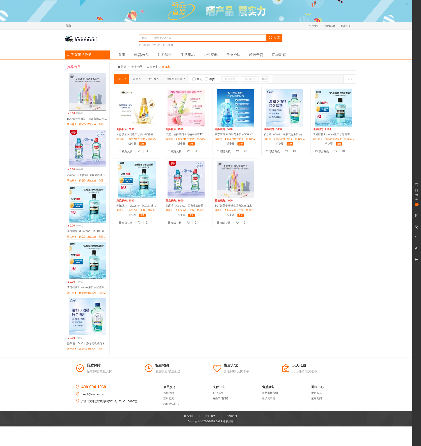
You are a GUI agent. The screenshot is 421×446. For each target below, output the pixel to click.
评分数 (154, 79)
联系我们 (189, 415)
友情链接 (232, 415)
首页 (121, 55)
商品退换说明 (270, 392)
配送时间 (316, 398)
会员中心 (314, 25)
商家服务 (347, 25)
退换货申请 (268, 398)
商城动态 (279, 55)
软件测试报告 (171, 403)
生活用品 (188, 55)
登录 (68, 25)
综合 (122, 79)
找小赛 (132, 143)
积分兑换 (126, 151)
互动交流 (168, 398)
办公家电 (210, 55)
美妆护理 (233, 55)
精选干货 (256, 55)
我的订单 (330, 25)
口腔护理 (152, 66)
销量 (137, 79)
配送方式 (316, 392)
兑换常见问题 (220, 398)
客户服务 (210, 415)
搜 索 (274, 38)
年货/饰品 (141, 55)
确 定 (265, 79)
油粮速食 (165, 55)
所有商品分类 (79, 55)
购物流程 (168, 392)
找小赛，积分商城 (162, 45)
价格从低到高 (176, 79)
